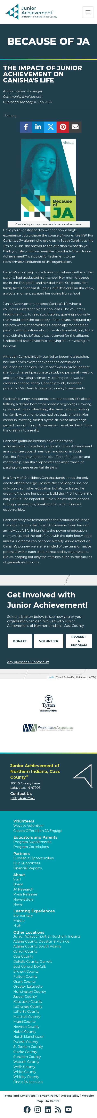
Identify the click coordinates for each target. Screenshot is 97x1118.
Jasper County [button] (25, 997)
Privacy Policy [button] (48, 1095)
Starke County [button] (25, 1052)
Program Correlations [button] (31, 847)
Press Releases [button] (25, 894)
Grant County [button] (24, 981)
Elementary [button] (23, 915)
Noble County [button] (24, 1032)
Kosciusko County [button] (27, 1002)
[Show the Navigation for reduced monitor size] (88, 12)
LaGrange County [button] (27, 1007)
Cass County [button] (23, 956)
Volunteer (48, 641)
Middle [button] (19, 921)
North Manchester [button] (28, 1037)
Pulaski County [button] (25, 1042)
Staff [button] (17, 879)
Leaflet (51, 677)
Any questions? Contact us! (28, 662)
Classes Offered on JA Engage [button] (37, 831)
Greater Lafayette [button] (28, 986)
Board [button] (18, 884)
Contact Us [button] (21, 794)
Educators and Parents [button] (35, 837)
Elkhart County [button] (26, 971)
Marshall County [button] (26, 1017)
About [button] (19, 875)
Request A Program (79, 641)
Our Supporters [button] (26, 863)
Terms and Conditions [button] (19, 1095)
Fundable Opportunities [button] (33, 858)
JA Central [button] (53, 1101)
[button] (28, 1109)
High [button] (17, 926)
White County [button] (24, 1072)
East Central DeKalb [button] (29, 966)
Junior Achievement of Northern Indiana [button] (46, 936)
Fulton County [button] (25, 977)
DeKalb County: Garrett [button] (32, 962)
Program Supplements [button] (32, 842)
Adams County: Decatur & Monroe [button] (41, 941)
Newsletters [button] (23, 899)
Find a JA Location (28, 1082)
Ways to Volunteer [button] (28, 826)
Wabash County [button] (26, 1062)
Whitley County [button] (26, 1077)
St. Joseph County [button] (28, 1047)
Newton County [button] (26, 1027)
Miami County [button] (24, 1022)
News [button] (17, 904)
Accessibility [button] (70, 1095)
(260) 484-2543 (22, 798)
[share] (26, 128)
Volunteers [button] (23, 821)
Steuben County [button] (27, 1057)
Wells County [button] (24, 1067)
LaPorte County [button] (26, 1012)
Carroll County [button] (25, 951)
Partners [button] (21, 854)
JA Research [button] (23, 889)
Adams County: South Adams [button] (37, 946)
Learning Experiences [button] (34, 911)
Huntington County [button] (29, 992)
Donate (20, 641)
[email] (75, 128)
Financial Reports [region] (27, 868)
